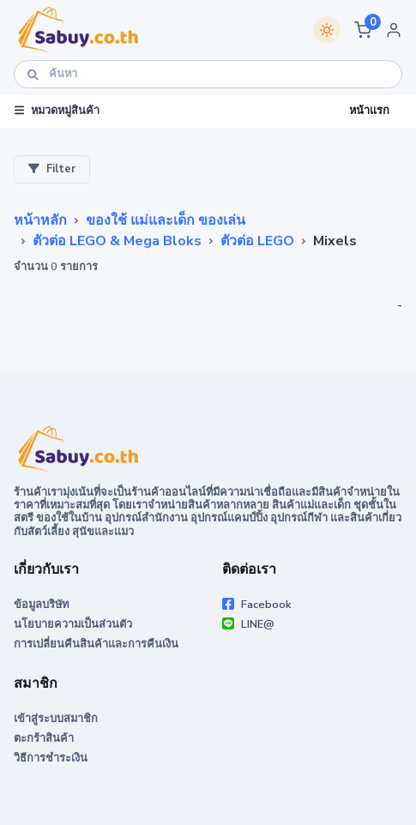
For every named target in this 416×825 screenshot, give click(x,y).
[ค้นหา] (208, 74)
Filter (51, 169)
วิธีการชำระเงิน (50, 758)
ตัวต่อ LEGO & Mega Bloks (117, 241)
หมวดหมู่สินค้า (57, 110)
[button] (362, 30)
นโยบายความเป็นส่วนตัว (73, 624)
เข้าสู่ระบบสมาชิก (56, 718)
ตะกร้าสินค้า (44, 738)
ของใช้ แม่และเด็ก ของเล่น (165, 220)
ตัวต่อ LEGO (257, 241)
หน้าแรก (369, 110)
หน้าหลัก (40, 220)
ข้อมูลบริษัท (41, 604)
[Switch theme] (327, 30)
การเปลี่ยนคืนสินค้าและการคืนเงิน (96, 644)
